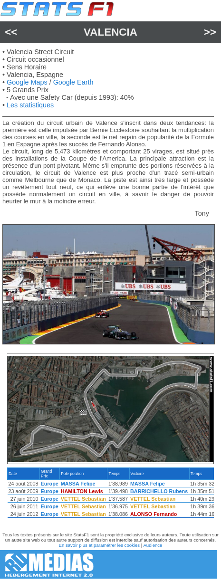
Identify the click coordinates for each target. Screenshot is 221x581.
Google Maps (27, 82)
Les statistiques (30, 105)
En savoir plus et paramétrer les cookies (99, 545)
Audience (152, 545)
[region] (110, 495)
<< (11, 32)
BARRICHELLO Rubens (159, 491)
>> (210, 32)
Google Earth (73, 82)
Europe (49, 483)
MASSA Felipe (78, 483)
